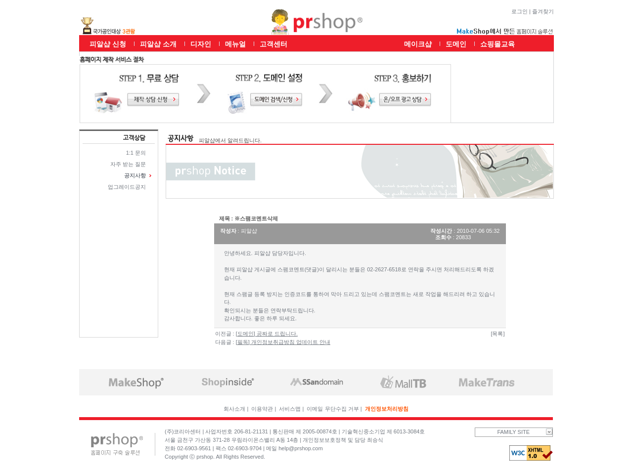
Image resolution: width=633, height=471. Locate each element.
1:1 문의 (136, 153)
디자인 (200, 44)
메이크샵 (418, 44)
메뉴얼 (235, 44)
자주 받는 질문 (128, 164)
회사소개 (234, 409)
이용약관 (262, 409)
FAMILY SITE (524, 432)
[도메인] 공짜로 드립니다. (267, 334)
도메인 (456, 44)
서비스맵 (290, 409)
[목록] (497, 334)
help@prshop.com (300, 448)
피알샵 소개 (158, 44)
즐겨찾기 (543, 11)
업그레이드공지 (127, 187)
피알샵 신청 (108, 44)
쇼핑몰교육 (497, 44)
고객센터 (273, 44)
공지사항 (135, 175)
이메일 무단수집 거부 (333, 409)
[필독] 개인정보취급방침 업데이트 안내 (283, 342)
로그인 (519, 11)
